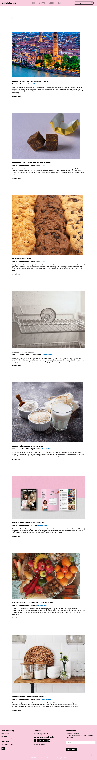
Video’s (51, 3)
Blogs (33, 3)
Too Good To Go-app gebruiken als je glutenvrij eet (32, 603)
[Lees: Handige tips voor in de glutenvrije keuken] (48, 663)
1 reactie (15, 84)
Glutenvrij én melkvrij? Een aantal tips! (28, 446)
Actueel (34, 525)
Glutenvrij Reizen (26, 84)
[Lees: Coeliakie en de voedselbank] (48, 319)
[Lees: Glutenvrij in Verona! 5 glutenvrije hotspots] (46, 54)
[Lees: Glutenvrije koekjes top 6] (47, 225)
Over (60, 3)
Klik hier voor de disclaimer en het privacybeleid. (48, 758)
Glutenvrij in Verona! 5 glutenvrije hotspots (30, 81)
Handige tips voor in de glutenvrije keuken (29, 697)
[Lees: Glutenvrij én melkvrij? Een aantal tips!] (47, 412)
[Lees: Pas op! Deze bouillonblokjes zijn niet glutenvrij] (46, 136)
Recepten (42, 3)
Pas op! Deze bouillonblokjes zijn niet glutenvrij (31, 163)
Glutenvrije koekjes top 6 (22, 259)
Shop (68, 3)
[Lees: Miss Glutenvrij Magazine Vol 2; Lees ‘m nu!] (48, 497)
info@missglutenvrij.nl (41, 734)
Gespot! (34, 605)
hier (5, 744)
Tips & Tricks (35, 165)
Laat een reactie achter (20, 165)
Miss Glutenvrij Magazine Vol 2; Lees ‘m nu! (28, 523)
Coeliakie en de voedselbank (23, 352)
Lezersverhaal (36, 355)
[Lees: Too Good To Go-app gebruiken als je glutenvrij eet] (46, 576)
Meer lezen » (16, 96)
